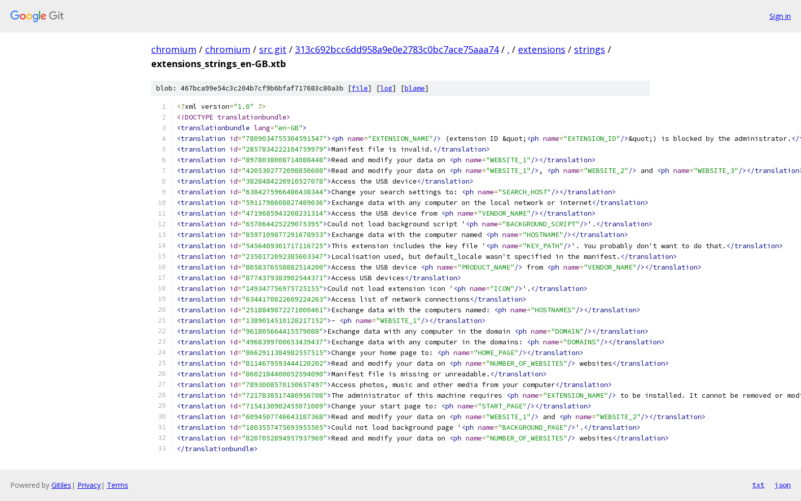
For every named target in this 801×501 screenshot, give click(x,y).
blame (415, 88)
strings (589, 49)
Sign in (780, 16)
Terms (117, 485)
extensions (541, 49)
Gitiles (61, 485)
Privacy (89, 485)
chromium (173, 49)
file (360, 88)
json (783, 484)
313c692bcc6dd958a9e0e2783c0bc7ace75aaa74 (397, 49)
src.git (273, 49)
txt (758, 484)
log (386, 88)
